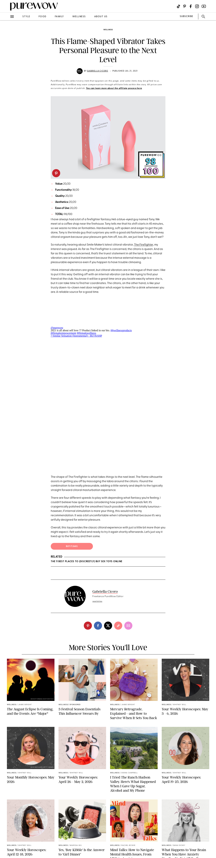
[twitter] (108, 626)
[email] (128, 626)
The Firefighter (143, 244)
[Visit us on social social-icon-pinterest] (184, 6)
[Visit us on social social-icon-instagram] (197, 6)
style (26, 16)
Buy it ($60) (72, 546)
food (42, 16)
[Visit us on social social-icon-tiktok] (178, 6)
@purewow (57, 327)
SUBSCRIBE (186, 16)
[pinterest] (56, 173)
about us (101, 16)
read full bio (97, 601)
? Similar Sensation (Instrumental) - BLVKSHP (76, 335)
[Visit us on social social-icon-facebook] (190, 6)
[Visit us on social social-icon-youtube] (204, 6)
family (59, 16)
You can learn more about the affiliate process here (114, 88)
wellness (79, 16)
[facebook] (98, 626)
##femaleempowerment (63, 333)
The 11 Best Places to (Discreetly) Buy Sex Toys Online (86, 561)
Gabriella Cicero (97, 71)
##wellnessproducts (121, 330)
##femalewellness (86, 333)
